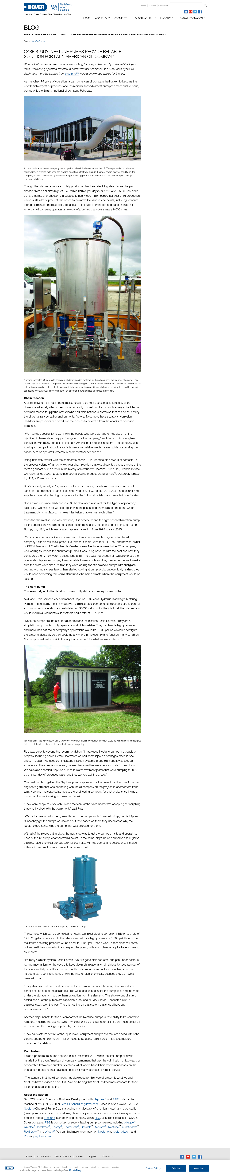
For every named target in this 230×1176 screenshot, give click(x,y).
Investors (166, 18)
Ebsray (57, 1127)
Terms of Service (63, 1156)
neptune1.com (121, 1131)
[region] (115, 1168)
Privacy (29, 1156)
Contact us (163, 5)
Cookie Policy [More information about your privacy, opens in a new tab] (75, 1170)
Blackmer (43, 1127)
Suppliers (152, 5)
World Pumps (39, 41)
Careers (143, 5)
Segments (121, 18)
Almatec (29, 1127)
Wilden (50, 1131)
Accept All (198, 1168)
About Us (101, 18)
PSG (116, 1099)
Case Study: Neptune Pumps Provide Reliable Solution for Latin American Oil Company (118, 34)
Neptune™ (72, 73)
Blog (64, 34)
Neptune (100, 1099)
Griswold (86, 1127)
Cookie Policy (43, 1156)
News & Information (190, 18)
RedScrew (30, 1131)
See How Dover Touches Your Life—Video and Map (48, 14)
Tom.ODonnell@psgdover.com (79, 1104)
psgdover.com (42, 1136)
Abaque (129, 1122)
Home (86, 18)
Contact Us (108, 1156)
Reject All (176, 1168)
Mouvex (101, 1127)
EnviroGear (71, 1127)
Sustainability (143, 18)
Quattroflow (129, 1127)
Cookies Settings (153, 1168)
